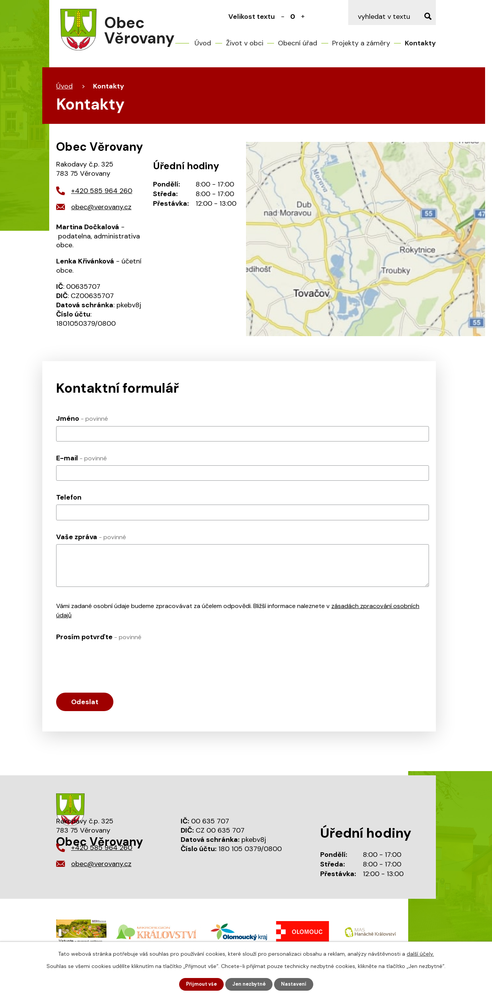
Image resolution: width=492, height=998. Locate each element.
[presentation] (114, 659)
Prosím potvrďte (98, 636)
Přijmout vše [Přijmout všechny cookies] (198, 983)
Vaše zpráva (91, 536)
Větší (303, 16)
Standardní (293, 16)
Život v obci (244, 43)
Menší (283, 16)
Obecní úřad (297, 43)
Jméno (82, 418)
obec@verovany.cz (101, 207)
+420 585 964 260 (101, 190)
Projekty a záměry (361, 43)
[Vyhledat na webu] (392, 16)
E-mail (81, 458)
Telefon (68, 497)
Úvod (202, 43)
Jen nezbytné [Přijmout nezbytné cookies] (249, 983)
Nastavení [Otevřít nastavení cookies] (297, 983)
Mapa (365, 239)
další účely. (420, 953)
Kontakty (420, 43)
